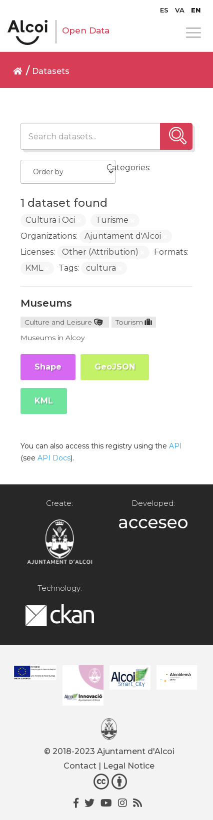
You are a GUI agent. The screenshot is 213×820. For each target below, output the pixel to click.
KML (43, 401)
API (175, 445)
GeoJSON (114, 367)
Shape (48, 367)
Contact (80, 766)
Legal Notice (128, 766)
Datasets (51, 71)
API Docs (54, 457)
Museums (46, 303)
